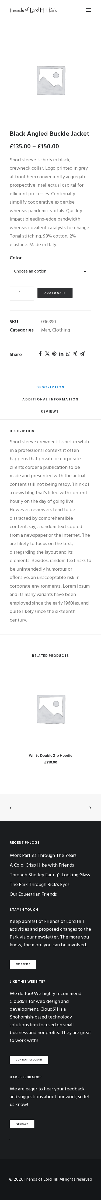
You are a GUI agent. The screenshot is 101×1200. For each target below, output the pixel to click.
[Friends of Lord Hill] (33, 10)
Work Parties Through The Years (43, 855)
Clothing (61, 330)
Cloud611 (49, 1009)
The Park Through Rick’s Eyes (39, 884)
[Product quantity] (22, 293)
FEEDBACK (22, 1124)
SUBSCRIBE (23, 964)
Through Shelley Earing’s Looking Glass (50, 875)
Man (45, 330)
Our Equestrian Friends (33, 894)
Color (16, 258)
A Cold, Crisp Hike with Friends (42, 865)
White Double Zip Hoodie (50, 756)
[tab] (50, 389)
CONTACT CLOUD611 (29, 1059)
